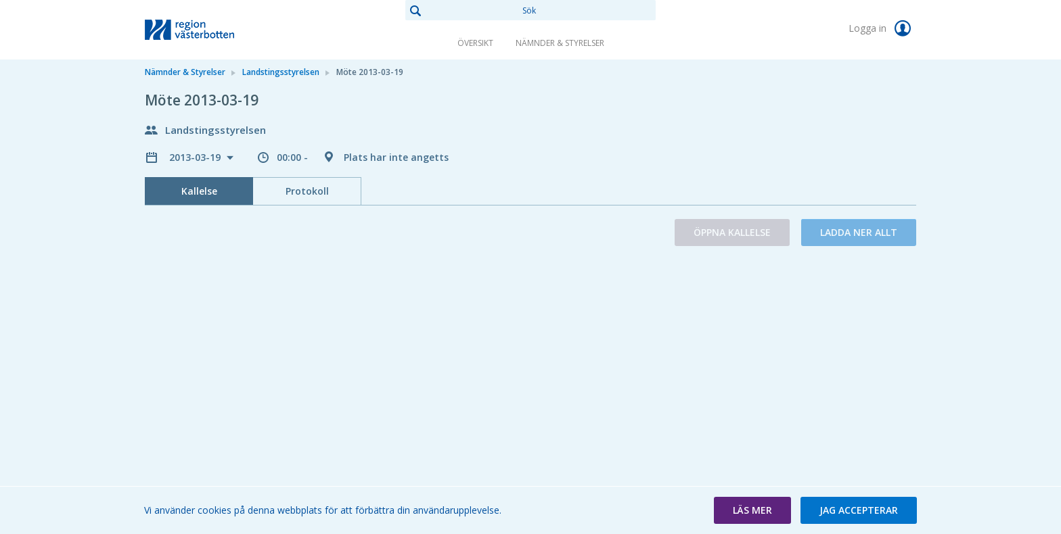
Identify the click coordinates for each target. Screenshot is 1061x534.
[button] (752, 510)
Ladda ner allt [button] (858, 232)
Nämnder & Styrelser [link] (560, 43)
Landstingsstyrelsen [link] (280, 72)
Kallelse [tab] (199, 191)
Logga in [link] (882, 28)
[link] (212, 29)
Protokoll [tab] (307, 191)
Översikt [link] (475, 43)
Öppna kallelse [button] (732, 232)
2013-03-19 (196, 157)
